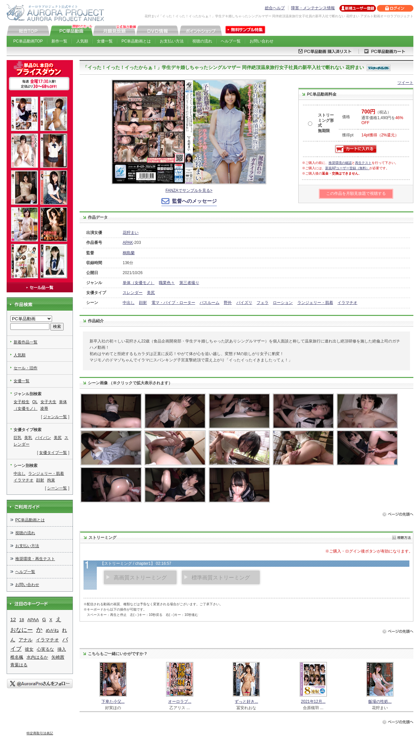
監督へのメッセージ (194, 201)
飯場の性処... (379, 701)
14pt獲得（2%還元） (380, 135)
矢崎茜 (57, 657)
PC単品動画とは (136, 41)
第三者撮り (189, 282)
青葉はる (19, 664)
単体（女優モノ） (138, 282)
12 (13, 619)
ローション (283, 302)
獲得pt (347, 135)
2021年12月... (313, 701)
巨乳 (18, 437)
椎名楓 (16, 657)
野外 (228, 302)
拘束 (51, 480)
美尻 (151, 292)
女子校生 (22, 402)
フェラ (263, 302)
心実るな (45, 649)
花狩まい (131, 232)
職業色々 (167, 282)
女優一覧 (105, 41)
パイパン (43, 437)
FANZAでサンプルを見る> (188, 190)
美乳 (28, 437)
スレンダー (133, 292)
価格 (346, 116)
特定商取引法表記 (40, 733)
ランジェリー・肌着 (315, 302)
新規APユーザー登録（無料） (347, 168)
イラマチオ (347, 302)
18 (21, 619)
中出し (129, 302)
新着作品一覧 (25, 342)
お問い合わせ (261, 41)
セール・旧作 (25, 368)
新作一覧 (59, 41)
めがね (52, 630)
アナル (25, 639)
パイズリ (244, 302)
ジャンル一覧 (55, 416)
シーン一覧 (57, 488)
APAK (128, 242)
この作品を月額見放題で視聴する (356, 193)
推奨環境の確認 (340, 163)
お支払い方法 (172, 41)
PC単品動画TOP (28, 41)
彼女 (29, 649)
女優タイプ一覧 (53, 452)
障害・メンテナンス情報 (313, 8)
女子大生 (48, 402)
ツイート (405, 82)
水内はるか (37, 657)
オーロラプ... (179, 701)
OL (34, 402)
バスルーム (209, 302)
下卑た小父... (113, 701)
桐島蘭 (129, 253)
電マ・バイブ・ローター (173, 302)
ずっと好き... (246, 701)
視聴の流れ (202, 41)
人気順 (82, 41)
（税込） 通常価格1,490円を (382, 117)
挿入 (61, 649)
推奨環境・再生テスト (35, 558)
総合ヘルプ (275, 8)
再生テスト (363, 163)
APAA (33, 619)
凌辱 (44, 408)
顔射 (143, 302)
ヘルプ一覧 (231, 41)
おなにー (21, 630)
